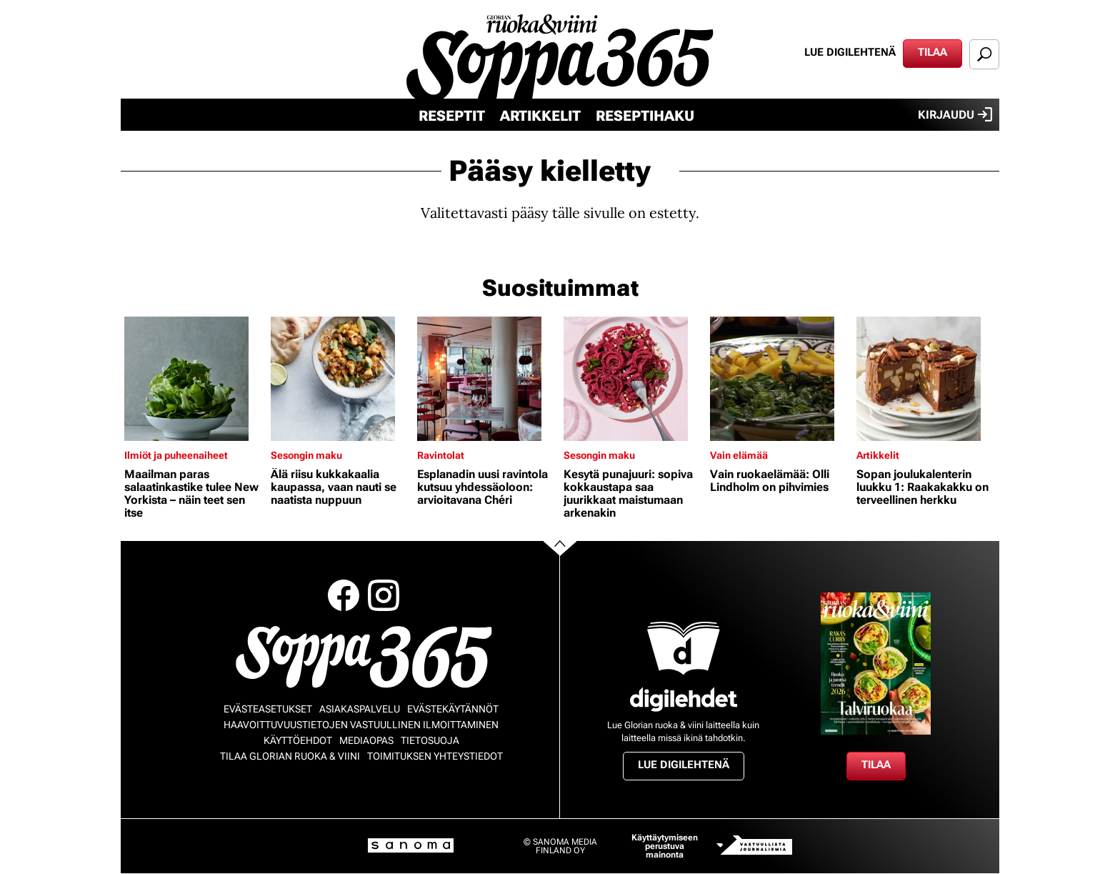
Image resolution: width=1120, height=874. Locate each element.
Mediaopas (366, 740)
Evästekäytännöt (453, 709)
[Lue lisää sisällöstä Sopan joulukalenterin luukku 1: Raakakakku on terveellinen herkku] (926, 379)
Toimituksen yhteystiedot (435, 756)
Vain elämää (739, 455)
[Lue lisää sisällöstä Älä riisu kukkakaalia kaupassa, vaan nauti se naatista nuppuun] (340, 379)
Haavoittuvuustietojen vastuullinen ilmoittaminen (361, 724)
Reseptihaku (645, 115)
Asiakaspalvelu (359, 709)
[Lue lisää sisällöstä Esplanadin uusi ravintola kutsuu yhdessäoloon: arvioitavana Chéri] (486, 379)
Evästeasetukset (268, 709)
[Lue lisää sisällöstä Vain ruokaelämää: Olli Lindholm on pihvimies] (779, 379)
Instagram (383, 595)
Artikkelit (540, 115)
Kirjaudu (955, 114)
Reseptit (452, 115)
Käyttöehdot (298, 740)
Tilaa (932, 52)
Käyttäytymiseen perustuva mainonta (664, 846)
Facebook (343, 595)
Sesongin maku (306, 455)
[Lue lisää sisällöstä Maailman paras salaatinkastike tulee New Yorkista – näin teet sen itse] (194, 379)
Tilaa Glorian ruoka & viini (290, 756)
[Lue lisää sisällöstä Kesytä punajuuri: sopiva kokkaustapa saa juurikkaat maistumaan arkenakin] (633, 379)
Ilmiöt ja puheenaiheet (176, 455)
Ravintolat (440, 455)
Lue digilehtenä (850, 52)
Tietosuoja (430, 740)
